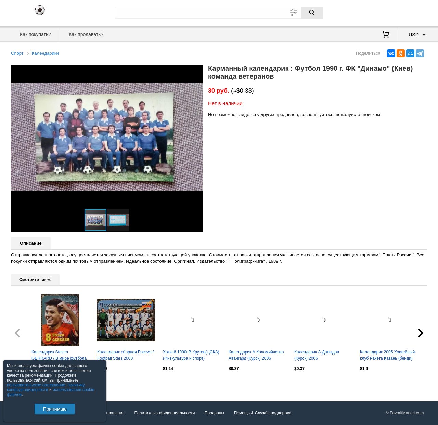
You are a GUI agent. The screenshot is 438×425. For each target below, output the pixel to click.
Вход (387, 12)
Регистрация (413, 12)
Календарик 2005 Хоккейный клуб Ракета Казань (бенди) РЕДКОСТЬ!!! (387, 356)
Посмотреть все (26, 383)
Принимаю (54, 409)
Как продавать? (86, 34)
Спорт (17, 53)
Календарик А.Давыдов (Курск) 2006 (316, 355)
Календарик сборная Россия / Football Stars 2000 (125, 355)
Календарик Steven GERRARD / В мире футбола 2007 (59, 356)
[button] (196, 70)
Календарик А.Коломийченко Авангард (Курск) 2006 (256, 355)
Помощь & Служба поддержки (263, 413)
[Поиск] (312, 13)
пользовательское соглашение (36, 385)
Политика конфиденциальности (164, 413)
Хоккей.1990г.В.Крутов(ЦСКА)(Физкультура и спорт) (191, 355)
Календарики (45, 53)
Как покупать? (35, 34)
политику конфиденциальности (46, 387)
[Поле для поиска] (219, 13)
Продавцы (214, 413)
